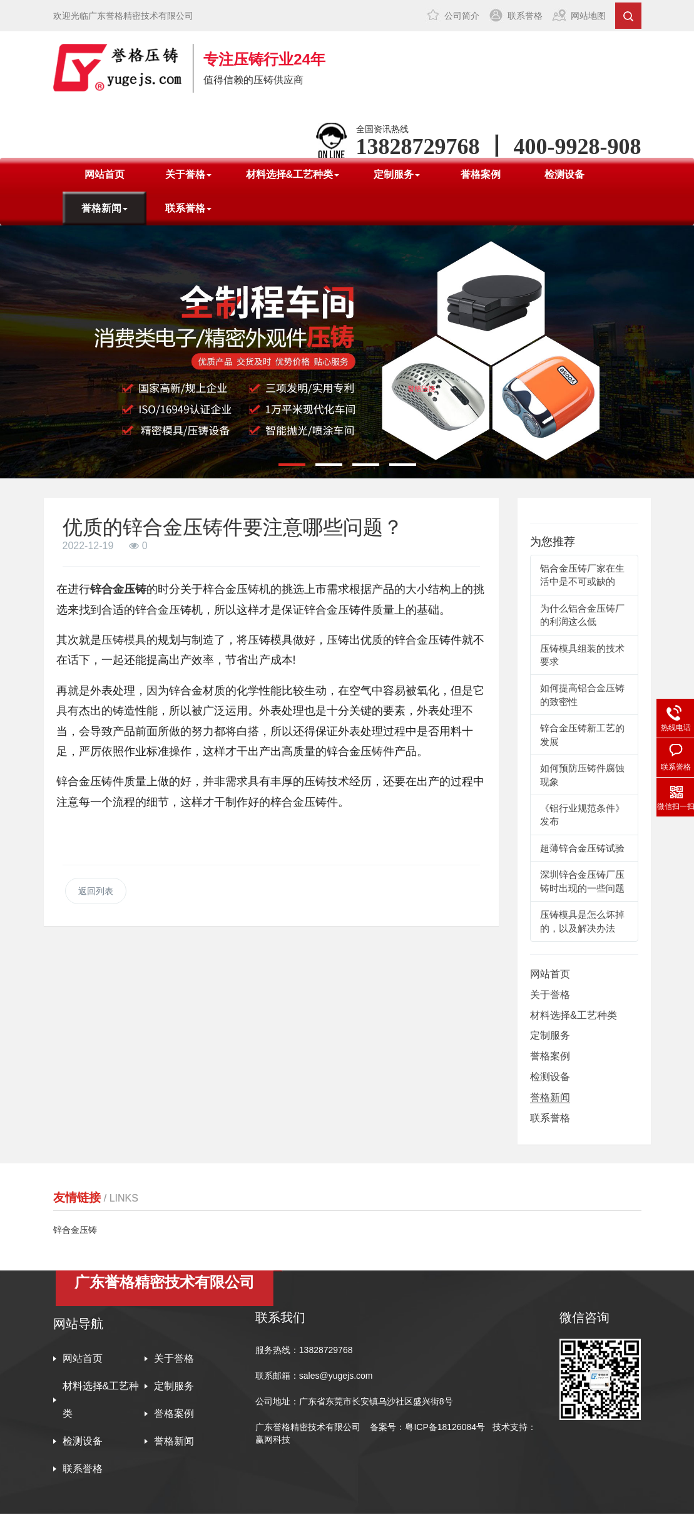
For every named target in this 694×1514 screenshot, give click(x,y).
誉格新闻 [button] (104, 208)
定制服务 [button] (397, 174)
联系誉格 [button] (188, 208)
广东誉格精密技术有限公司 (307, 1427)
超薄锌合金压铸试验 (582, 848)
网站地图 (588, 16)
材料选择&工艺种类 (573, 1015)
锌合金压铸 (118, 589)
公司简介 (461, 16)
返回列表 (95, 891)
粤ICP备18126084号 (446, 1427)
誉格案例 (481, 174)
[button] (291, 464)
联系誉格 (525, 16)
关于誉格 (550, 994)
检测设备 (564, 174)
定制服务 (550, 1035)
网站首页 (104, 174)
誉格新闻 (550, 1097)
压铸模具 (123, 640)
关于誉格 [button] (188, 174)
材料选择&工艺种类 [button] (293, 174)
